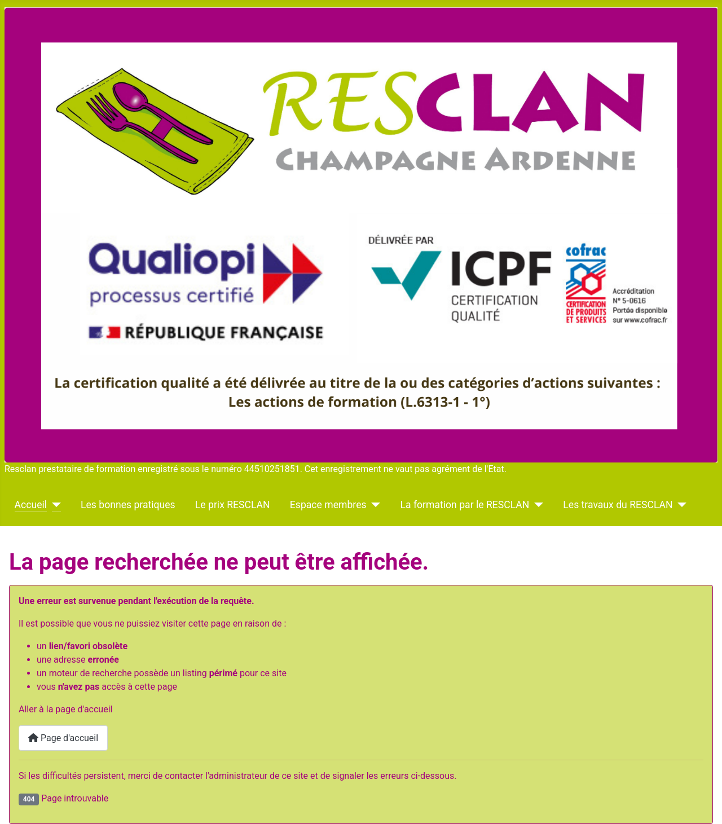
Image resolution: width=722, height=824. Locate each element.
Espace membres (328, 504)
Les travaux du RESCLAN (617, 504)
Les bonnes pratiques (128, 504)
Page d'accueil (63, 738)
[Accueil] (54, 504)
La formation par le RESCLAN (465, 504)
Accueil (31, 504)
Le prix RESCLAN (232, 504)
